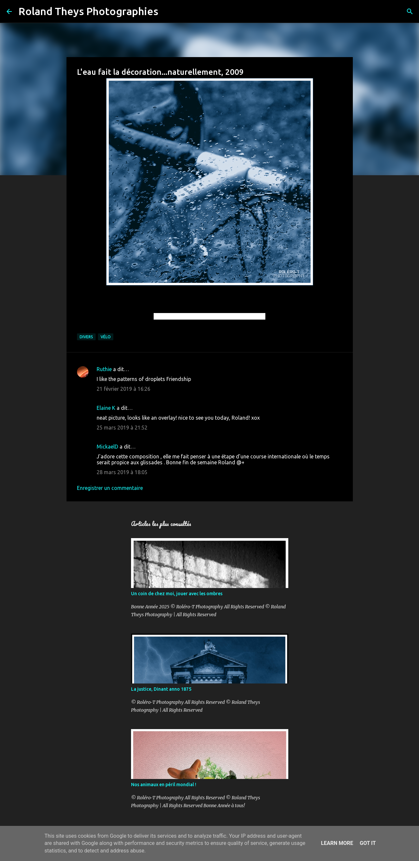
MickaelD (107, 447)
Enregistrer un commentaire (110, 488)
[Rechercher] (167, 11)
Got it (368, 843)
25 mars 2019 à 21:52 (122, 427)
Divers (86, 337)
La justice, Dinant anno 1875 (161, 689)
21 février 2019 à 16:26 (123, 389)
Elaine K (106, 408)
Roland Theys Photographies (88, 11)
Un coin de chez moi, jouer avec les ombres (176, 593)
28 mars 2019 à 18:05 (122, 472)
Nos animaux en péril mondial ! (163, 784)
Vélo (106, 337)
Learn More (337, 843)
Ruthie (104, 369)
